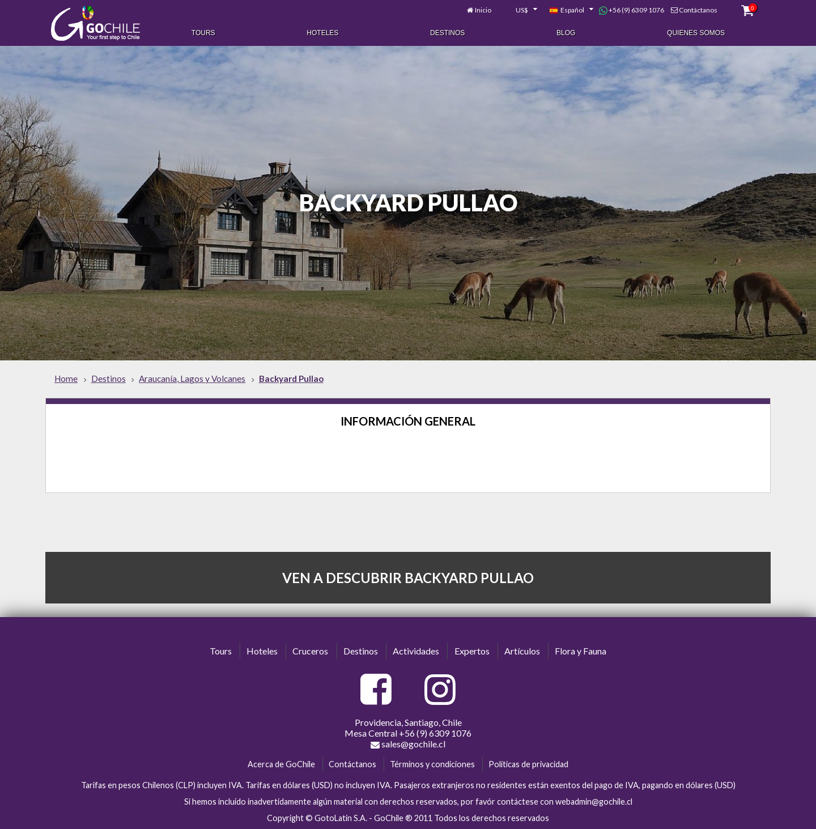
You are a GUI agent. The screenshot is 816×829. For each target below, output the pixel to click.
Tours (203, 33)
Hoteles (322, 33)
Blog (565, 33)
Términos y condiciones (432, 764)
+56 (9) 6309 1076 (631, 10)
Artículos (522, 650)
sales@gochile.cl (408, 744)
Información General (408, 421)
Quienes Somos (696, 33)
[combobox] (520, 10)
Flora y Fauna (580, 650)
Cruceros (310, 650)
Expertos (472, 650)
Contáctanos (698, 10)
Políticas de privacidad (528, 764)
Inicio (483, 10)
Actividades (416, 650)
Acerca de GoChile (281, 764)
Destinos (447, 33)
